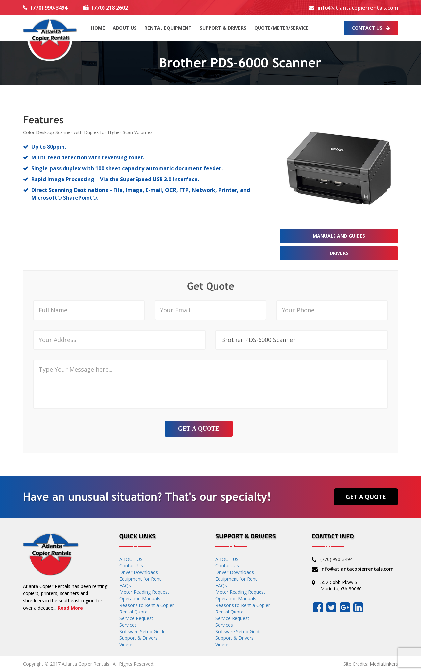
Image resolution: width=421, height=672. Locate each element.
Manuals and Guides (339, 236)
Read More (69, 608)
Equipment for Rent (140, 579)
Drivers (339, 253)
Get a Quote (366, 497)
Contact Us (371, 28)
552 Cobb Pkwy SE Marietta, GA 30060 (341, 585)
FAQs (125, 585)
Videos (126, 644)
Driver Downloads (138, 572)
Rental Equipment (168, 28)
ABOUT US (124, 28)
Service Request (136, 618)
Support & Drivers (223, 28)
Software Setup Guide (142, 631)
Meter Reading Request (144, 592)
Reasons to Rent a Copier (146, 605)
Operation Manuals (139, 598)
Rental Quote (133, 612)
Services (128, 625)
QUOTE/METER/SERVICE (281, 28)
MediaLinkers (384, 664)
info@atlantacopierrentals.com (358, 7)
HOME (98, 28)
